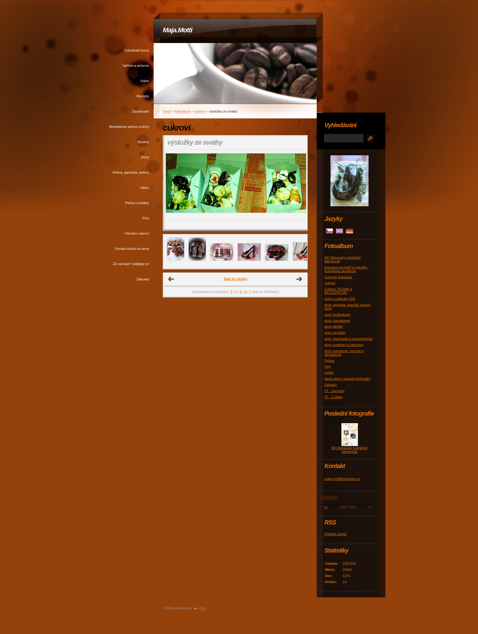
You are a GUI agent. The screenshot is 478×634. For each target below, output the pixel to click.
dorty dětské (333, 326)
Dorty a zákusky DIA (339, 299)
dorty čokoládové (337, 320)
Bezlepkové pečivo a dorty (129, 126)
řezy (327, 366)
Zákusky (142, 279)
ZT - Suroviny (334, 391)
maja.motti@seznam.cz (342, 479)
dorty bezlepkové (337, 314)
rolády (329, 372)
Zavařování (140, 111)
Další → (299, 279)
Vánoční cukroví (137, 233)
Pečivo (329, 360)
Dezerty (143, 142)
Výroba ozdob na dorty (132, 248)
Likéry (144, 187)
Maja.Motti (177, 30)
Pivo (145, 218)
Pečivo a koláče (137, 203)
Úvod (167, 111)
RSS (202, 608)
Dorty (145, 157)
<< (326, 507)
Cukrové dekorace (338, 277)
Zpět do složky (236, 279)
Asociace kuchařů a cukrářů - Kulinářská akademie (346, 269)
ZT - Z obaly (333, 397)
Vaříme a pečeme (136, 65)
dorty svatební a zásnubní (343, 345)
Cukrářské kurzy (136, 50)
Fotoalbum (183, 111)
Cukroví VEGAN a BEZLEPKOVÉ (338, 290)
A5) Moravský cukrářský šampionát (349, 449)
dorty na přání (334, 332)
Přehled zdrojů (335, 534)
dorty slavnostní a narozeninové (348, 338)
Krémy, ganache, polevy (131, 172)
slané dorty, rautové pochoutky (347, 378)
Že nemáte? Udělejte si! (131, 264)
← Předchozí (171, 279)
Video (145, 81)
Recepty (143, 96)
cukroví (199, 111)
